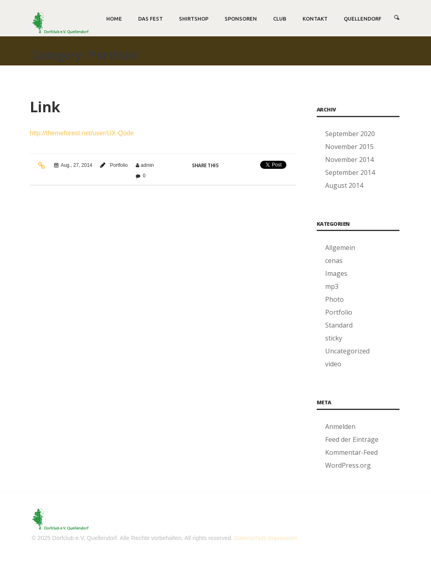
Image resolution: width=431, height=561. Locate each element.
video (333, 363)
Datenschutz (250, 538)
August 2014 (344, 185)
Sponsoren (241, 18)
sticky (333, 338)
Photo (334, 299)
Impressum (282, 538)
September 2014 (350, 172)
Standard (339, 325)
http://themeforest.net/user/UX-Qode (82, 133)
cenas (334, 260)
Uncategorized (347, 351)
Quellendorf (362, 18)
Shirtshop (193, 18)
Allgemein (340, 247)
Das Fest (150, 18)
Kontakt (315, 18)
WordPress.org (348, 465)
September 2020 (350, 133)
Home (114, 18)
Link (45, 106)
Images (336, 273)
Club (279, 18)
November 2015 (349, 146)
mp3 (331, 286)
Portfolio (119, 165)
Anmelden (340, 426)
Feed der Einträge (351, 439)
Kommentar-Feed (351, 452)
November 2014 (349, 159)
